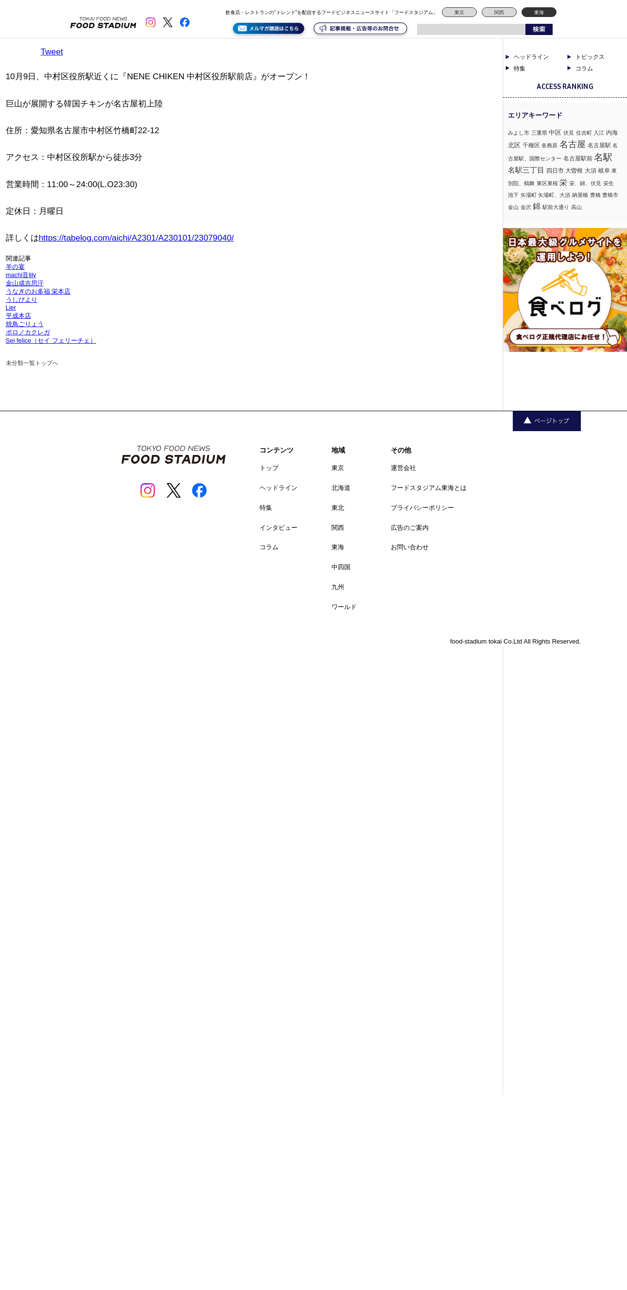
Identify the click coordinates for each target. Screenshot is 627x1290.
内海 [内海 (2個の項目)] (612, 132)
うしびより (21, 299)
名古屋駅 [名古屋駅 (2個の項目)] (599, 145)
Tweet (52, 51)
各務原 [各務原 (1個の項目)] (549, 145)
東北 (337, 507)
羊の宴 (15, 266)
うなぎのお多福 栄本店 (38, 291)
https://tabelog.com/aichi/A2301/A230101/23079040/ (136, 238)
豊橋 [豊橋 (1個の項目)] (595, 195)
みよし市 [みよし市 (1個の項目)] (518, 133)
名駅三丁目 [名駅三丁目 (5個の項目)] (526, 170)
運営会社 (403, 467)
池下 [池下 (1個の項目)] (513, 195)
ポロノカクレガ (28, 332)
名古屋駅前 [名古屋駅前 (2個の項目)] (577, 158)
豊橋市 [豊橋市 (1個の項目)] (610, 195)
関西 (499, 12)
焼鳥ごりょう (25, 324)
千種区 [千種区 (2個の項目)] (531, 145)
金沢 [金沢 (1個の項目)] (526, 207)
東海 (539, 12)
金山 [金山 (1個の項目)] (513, 207)
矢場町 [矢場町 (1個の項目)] (529, 195)
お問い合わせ (410, 547)
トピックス (590, 56)
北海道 (340, 487)
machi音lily (21, 275)
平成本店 (18, 315)
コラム (584, 68)
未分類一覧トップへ (32, 363)
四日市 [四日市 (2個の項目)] (555, 170)
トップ (269, 467)
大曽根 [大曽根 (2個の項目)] (574, 170)
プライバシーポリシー (422, 507)
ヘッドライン (531, 56)
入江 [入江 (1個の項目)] (598, 133)
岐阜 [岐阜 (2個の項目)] (604, 170)
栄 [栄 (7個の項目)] (563, 182)
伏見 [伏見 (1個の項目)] (568, 133)
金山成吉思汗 (25, 283)
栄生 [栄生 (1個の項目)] (608, 183)
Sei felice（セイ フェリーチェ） (51, 340)
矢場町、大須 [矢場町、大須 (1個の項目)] (554, 195)
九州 (337, 587)
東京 (459, 12)
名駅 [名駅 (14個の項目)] (603, 157)
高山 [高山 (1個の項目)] (576, 207)
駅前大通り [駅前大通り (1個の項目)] (555, 207)
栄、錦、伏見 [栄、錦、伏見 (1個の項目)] (585, 183)
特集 (519, 68)
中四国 (340, 567)
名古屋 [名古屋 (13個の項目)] (572, 144)
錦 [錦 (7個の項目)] (536, 206)
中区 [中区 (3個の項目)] (555, 132)
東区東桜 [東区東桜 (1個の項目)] (547, 183)
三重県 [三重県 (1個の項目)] (539, 133)
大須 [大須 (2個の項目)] (590, 170)
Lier (11, 307)
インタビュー (278, 527)
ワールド (344, 606)
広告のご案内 (410, 527)
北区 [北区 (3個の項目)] (514, 145)
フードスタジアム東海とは (429, 487)
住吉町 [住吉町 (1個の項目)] (584, 133)
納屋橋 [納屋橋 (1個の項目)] (580, 195)
